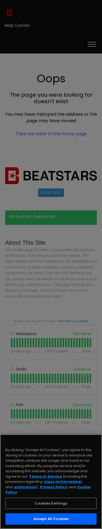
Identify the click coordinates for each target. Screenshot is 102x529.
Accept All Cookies (51, 518)
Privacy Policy (53, 487)
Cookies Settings (51, 503)
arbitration (25, 487)
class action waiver (63, 481)
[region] (51, 481)
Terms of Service (45, 476)
